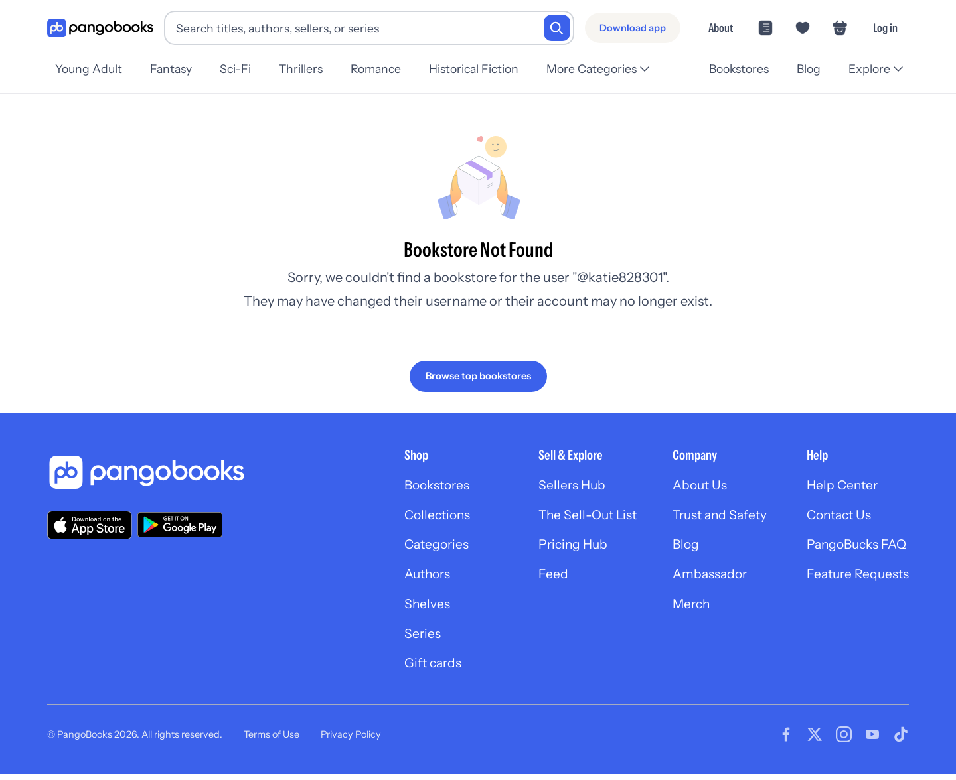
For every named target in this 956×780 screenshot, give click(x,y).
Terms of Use (271, 740)
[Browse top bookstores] (478, 376)
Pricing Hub (562, 546)
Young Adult (88, 69)
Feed (541, 577)
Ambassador (703, 577)
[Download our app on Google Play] (179, 524)
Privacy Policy (351, 740)
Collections (423, 516)
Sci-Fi (239, 69)
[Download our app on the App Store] (89, 524)
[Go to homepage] (100, 28)
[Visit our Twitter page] (815, 740)
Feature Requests (856, 577)
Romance (384, 69)
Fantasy (173, 69)
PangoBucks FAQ (855, 546)
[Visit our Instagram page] (844, 740)
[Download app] (632, 28)
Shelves (411, 608)
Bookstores (735, 69)
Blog (807, 69)
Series (407, 638)
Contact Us (837, 516)
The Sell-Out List (577, 516)
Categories (422, 546)
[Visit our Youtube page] (872, 740)
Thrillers (307, 69)
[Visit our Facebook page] (786, 740)
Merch (684, 608)
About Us (693, 485)
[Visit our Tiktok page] (901, 740)
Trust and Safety (714, 516)
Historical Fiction (484, 69)
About (720, 27)
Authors (413, 577)
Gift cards (418, 669)
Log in (885, 27)
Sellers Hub (561, 485)
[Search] (557, 28)
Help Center (840, 485)
